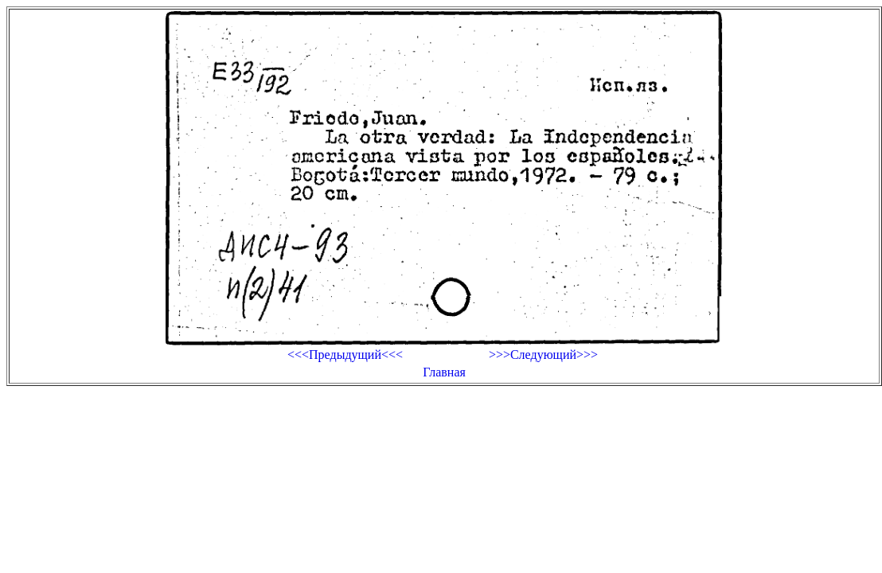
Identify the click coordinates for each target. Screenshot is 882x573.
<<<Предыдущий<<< (345, 354)
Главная (444, 372)
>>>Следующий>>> (543, 354)
